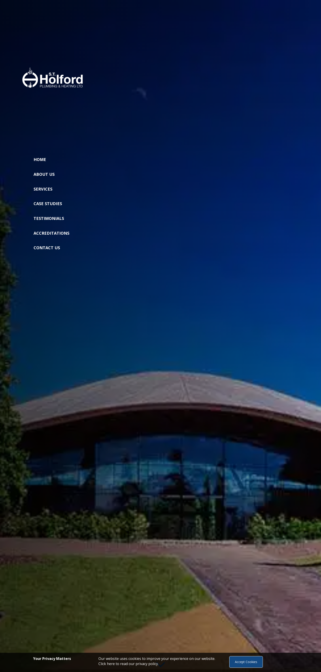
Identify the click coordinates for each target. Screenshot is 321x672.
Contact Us (47, 247)
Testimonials (49, 218)
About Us (44, 174)
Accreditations (51, 233)
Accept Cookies (246, 662)
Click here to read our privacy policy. (128, 663)
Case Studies (48, 203)
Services (43, 189)
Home (40, 159)
